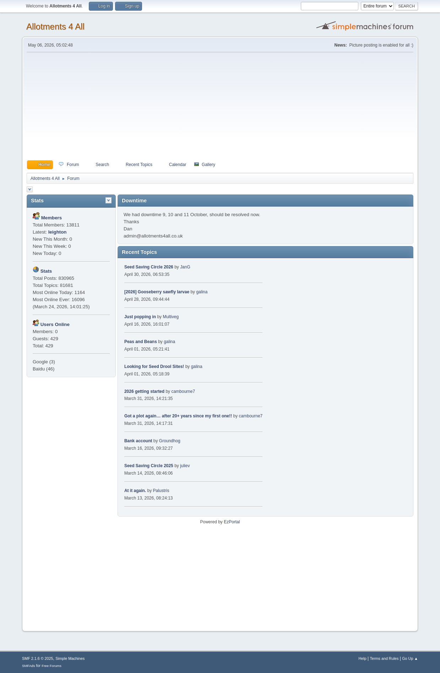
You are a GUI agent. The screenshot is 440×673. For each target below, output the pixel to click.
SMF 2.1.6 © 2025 (37, 658)
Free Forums (51, 666)
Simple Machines (70, 658)
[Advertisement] (220, 106)
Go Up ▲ (410, 658)
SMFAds (28, 666)
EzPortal (232, 521)
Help (362, 658)
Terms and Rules (384, 658)
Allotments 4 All (55, 26)
